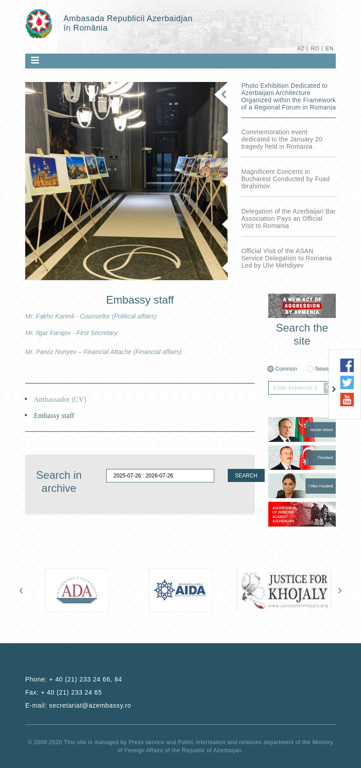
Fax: (63, 692)
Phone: (73, 679)
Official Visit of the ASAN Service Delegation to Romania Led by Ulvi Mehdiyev (286, 258)
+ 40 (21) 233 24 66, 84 (85, 679)
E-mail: (78, 705)
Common (286, 369)
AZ (300, 48)
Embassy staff (54, 415)
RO (315, 48)
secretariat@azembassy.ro (90, 705)
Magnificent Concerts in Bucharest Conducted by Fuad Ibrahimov (285, 179)
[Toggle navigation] (35, 60)
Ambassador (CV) (60, 399)
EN (330, 48)
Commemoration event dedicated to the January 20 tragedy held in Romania (281, 139)
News (322, 369)
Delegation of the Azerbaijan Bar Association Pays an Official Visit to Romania (288, 218)
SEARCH (246, 476)
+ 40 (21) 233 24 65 (71, 692)
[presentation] (21, 590)
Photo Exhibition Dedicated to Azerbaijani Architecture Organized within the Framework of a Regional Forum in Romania (288, 96)
